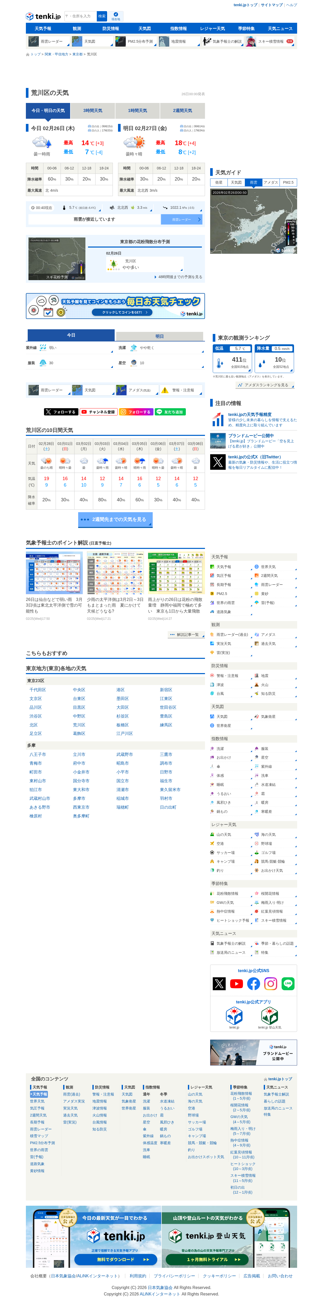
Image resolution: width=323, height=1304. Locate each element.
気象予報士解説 (276, 1094)
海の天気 (195, 1101)
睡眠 (146, 1157)
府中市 (79, 763)
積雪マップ (39, 1136)
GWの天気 (245, 1119)
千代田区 (38, 690)
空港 (191, 1108)
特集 (267, 1114)
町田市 (36, 772)
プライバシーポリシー (174, 1276)
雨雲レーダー (181, 219)
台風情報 (99, 1122)
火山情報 (99, 1115)
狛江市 (36, 789)
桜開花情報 (245, 1108)
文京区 (36, 698)
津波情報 (99, 1108)
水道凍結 (167, 1101)
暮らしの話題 (274, 1101)
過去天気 (70, 1115)
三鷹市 (166, 754)
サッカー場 (197, 1122)
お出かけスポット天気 (206, 1157)
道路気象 (37, 1164)
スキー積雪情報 (245, 1178)
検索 (102, 16)
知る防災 (99, 1129)
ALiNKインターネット (97, 1276)
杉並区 (122, 716)
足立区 (36, 733)
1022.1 (178, 207)
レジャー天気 (212, 28)
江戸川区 (124, 733)
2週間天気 (182, 110)
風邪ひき (167, 1122)
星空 (146, 1122)
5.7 (79, 207)
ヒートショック (245, 1166)
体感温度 (150, 1143)
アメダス (271, 182)
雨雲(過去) (71, 1094)
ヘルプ (291, 5)
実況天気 (70, 1108)
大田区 (122, 707)
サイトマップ (272, 5)
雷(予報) (36, 1157)
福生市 (166, 781)
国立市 (122, 781)
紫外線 (148, 1136)
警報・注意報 (103, 1094)
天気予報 (43, 28)
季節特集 (246, 28)
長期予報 (37, 1122)
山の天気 (195, 1094)
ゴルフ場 (195, 1129)
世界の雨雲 (39, 1150)
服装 (146, 1108)
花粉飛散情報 (245, 1096)
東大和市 (81, 789)
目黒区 (79, 707)
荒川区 (79, 725)
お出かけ (150, 1115)
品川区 (36, 707)
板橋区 (122, 725)
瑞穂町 (122, 807)
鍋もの (165, 1136)
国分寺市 (81, 781)
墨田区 (122, 698)
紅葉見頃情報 (245, 1155)
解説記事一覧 (188, 634)
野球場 (193, 1115)
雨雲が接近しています (94, 219)
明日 (160, 336)
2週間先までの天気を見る (119, 519)
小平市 (122, 772)
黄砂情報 (37, 1171)
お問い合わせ (280, 1276)
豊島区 (166, 716)
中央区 (79, 690)
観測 (77, 28)
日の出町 (168, 807)
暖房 (163, 1129)
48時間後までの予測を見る (180, 277)
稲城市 (122, 798)
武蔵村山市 (40, 798)
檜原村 (36, 816)
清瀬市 (122, 789)
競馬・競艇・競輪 (202, 1143)
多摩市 (79, 798)
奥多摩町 (81, 816)
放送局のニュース (278, 1108)
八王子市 (38, 754)
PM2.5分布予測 (42, 1143)
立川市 (79, 754)
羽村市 (166, 798)
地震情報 (99, 1101)
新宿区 (166, 690)
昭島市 (122, 763)
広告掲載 (252, 1276)
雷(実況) (69, 1122)
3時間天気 (92, 110)
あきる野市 (40, 807)
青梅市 (36, 763)
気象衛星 (129, 1101)
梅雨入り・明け (245, 1131)
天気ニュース (280, 28)
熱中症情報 (245, 1143)
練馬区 (166, 725)
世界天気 (37, 1101)
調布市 (166, 763)
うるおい (167, 1108)
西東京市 (81, 807)
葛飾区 (79, 733)
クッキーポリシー (219, 1276)
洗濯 (146, 1101)
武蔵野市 (124, 754)
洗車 (146, 1150)
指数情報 (178, 28)
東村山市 (38, 781)
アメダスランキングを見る (266, 385)
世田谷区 (168, 707)
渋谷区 (36, 716)
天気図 (144, 28)
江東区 (166, 698)
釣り (191, 1150)
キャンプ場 (197, 1136)
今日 (71, 335)
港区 (120, 690)
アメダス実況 (74, 1101)
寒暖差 (165, 1143)
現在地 (116, 19)
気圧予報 (37, 1108)
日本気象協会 (63, 1276)
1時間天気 (137, 110)
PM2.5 (288, 182)
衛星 (219, 182)
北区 (34, 725)
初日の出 (245, 1190)
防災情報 (110, 28)
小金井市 (81, 772)
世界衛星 (129, 1108)
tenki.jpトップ (245, 5)
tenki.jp (44, 17)
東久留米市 (170, 789)
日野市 (166, 772)
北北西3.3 (128, 207)
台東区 (79, 698)
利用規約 (138, 1276)
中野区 (79, 716)
